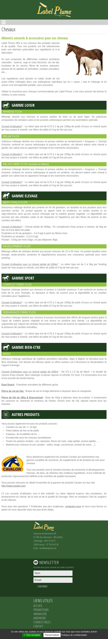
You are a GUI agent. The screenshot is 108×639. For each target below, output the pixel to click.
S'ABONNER (42, 586)
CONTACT (38, 626)
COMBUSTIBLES (42, 622)
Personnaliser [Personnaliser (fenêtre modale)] (52, 635)
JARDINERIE (39, 618)
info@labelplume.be (47, 548)
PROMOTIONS (41, 609)
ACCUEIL (37, 605)
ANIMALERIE (40, 614)
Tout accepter (32, 635)
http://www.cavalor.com (13, 486)
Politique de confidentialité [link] (74, 635)
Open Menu (3, 22)
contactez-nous (73, 506)
